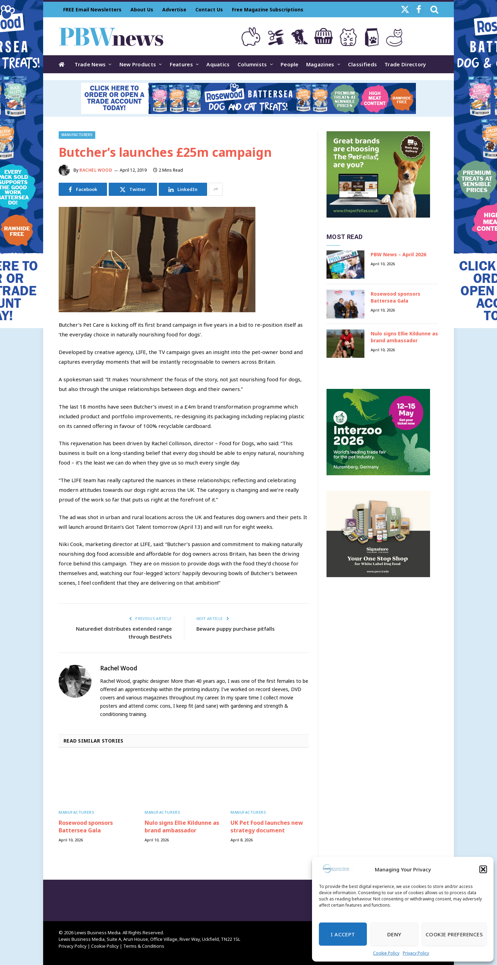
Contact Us (209, 9)
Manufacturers (76, 135)
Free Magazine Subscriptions (267, 9)
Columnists (252, 64)
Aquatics (218, 64)
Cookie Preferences (454, 934)
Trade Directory (405, 64)
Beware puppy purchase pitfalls (235, 628)
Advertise (174, 9)
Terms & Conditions (143, 946)
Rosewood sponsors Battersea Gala (86, 826)
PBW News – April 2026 (398, 254)
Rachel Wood (96, 170)
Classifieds (362, 64)
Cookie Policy (386, 953)
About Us (141, 9)
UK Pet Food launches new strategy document (267, 826)
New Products (137, 64)
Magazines (320, 64)
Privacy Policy (416, 953)
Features (181, 64)
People (290, 64)
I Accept (343, 934)
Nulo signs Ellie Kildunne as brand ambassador (182, 826)
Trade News (90, 64)
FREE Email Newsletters (92, 9)
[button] (483, 869)
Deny (394, 934)
